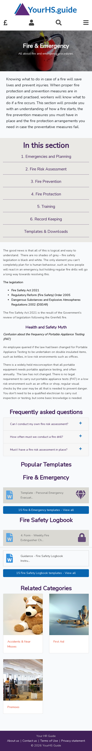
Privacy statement (73, 741)
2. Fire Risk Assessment (46, 169)
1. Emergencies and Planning (46, 156)
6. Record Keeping (46, 219)
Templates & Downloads (46, 231)
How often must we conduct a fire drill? (46, 436)
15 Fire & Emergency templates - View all (46, 510)
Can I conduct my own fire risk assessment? (46, 424)
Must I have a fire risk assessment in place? (46, 449)
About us (13, 741)
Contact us (29, 741)
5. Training (46, 206)
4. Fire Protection (46, 194)
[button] (31, 22)
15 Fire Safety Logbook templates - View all (46, 573)
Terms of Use (49, 741)
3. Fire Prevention (46, 181)
